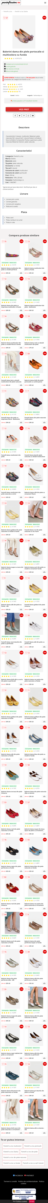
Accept (31, 1201)
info (21, 273)
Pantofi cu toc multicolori (12, 1146)
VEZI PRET (24, 109)
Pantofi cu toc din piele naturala (15, 1157)
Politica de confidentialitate (28, 1181)
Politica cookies (21, 1201)
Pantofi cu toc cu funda (12, 1163)
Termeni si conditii (10, 1181)
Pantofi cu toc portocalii (32, 1146)
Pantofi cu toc (8, 11)
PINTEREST (29, 1175)
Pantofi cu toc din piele (29, 1152)
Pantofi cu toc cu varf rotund (33, 1163)
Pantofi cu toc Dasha (21, 11)
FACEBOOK (18, 1175)
